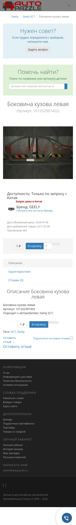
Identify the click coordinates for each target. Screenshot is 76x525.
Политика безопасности (17, 381)
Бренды (7, 419)
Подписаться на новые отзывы (51, 338)
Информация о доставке (17, 377)
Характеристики (19, 271)
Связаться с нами (13, 398)
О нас (6, 372)
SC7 (13, 332)
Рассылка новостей (14, 457)
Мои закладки (11, 453)
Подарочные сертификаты (18, 423)
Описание (15, 263)
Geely (21, 332)
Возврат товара (12, 402)
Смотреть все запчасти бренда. (34, 210)
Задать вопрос (38, 49)
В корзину (35, 246)
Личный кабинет (13, 445)
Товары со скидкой (14, 431)
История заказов (13, 449)
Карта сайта (10, 406)
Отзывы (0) (15, 280)
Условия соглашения (15, 385)
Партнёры (9, 427)
